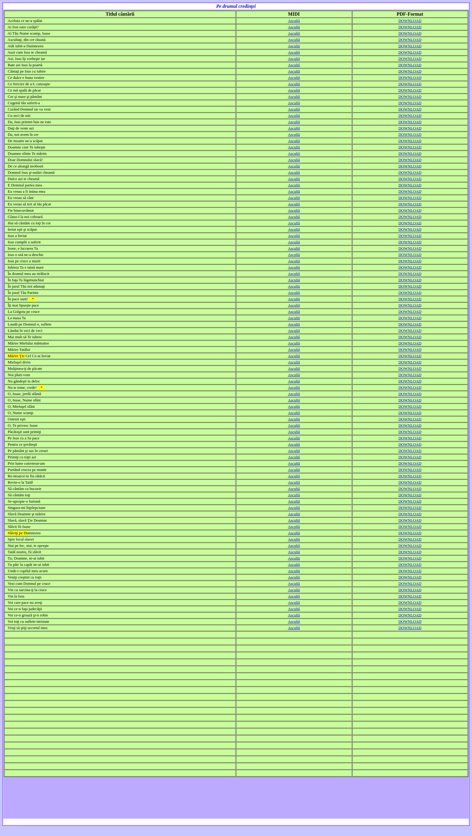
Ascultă (294, 20)
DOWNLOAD (409, 20)
